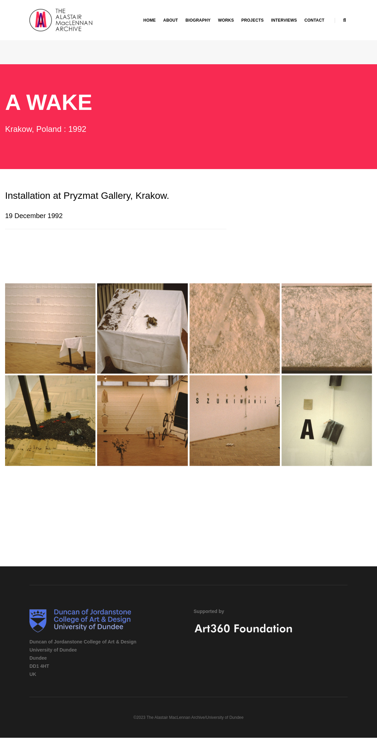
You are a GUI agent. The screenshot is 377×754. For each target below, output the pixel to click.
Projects (252, 20)
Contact (314, 20)
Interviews (284, 20)
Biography (197, 20)
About (170, 20)
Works (226, 20)
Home (149, 20)
